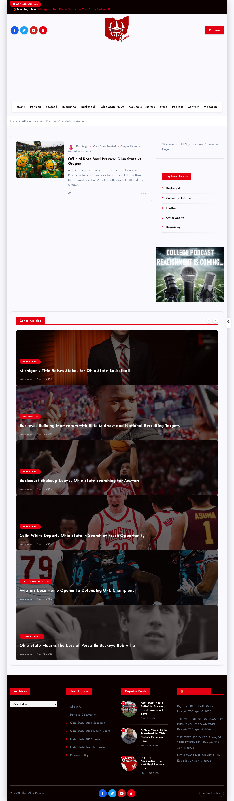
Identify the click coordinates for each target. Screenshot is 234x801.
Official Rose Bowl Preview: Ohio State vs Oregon (53, 121)
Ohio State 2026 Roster (86, 739)
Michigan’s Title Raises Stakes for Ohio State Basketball (74, 9)
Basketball (88, 107)
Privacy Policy (79, 755)
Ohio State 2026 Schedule (88, 722)
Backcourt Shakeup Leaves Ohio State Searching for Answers (80, 481)
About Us (76, 706)
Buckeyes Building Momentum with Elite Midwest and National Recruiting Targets (100, 426)
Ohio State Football (105, 146)
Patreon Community (83, 714)
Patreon (214, 30)
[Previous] (209, 320)
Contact (193, 107)
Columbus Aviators (142, 107)
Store (163, 107)
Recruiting (69, 107)
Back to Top (211, 793)
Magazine (211, 107)
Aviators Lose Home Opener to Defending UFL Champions (77, 591)
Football (51, 107)
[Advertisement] (117, 74)
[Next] (215, 320)
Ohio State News (112, 107)
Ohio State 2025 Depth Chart (90, 731)
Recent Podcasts (195, 691)
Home (21, 107)
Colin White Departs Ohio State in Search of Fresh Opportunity (82, 536)
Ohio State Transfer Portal (88, 747)
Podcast (177, 107)
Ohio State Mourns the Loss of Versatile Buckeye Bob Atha (77, 646)
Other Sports (175, 218)
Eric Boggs (78, 146)
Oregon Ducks (128, 146)
